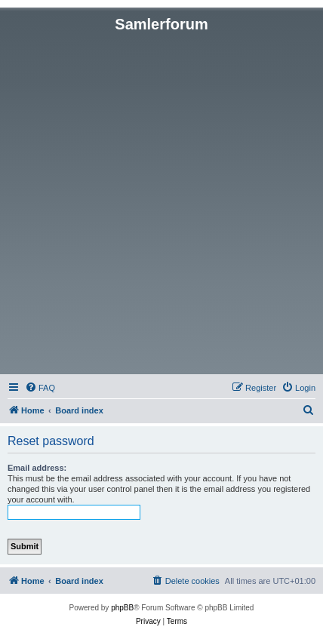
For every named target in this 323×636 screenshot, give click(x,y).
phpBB (122, 608)
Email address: (37, 467)
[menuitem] (40, 388)
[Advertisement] (161, 202)
